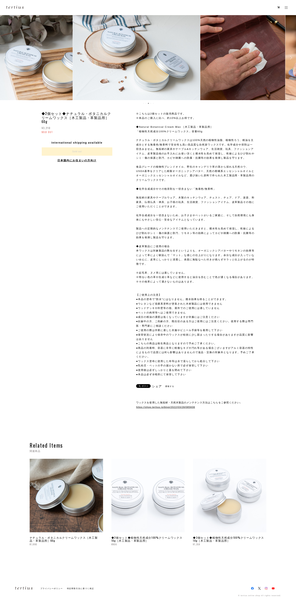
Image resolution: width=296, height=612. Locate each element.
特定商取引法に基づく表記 (80, 588)
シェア (157, 386)
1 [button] (143, 103)
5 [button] (153, 103)
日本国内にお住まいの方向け (76, 160)
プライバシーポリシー (51, 588)
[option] (148, 57)
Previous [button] (6, 58)
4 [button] (150, 103)
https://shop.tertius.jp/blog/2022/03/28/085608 (165, 407)
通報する (169, 386)
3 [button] (148, 103)
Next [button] (290, 58)
